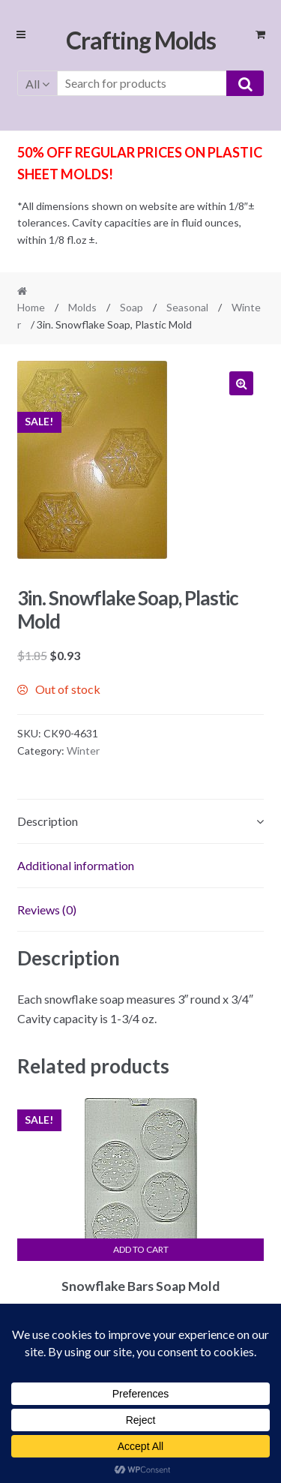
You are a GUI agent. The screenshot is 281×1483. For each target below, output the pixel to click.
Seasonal (187, 307)
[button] (241, 383)
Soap (131, 307)
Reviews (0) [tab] (46, 909)
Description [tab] (47, 821)
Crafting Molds (141, 40)
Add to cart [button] (141, 1249)
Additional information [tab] (75, 865)
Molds (82, 307)
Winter (83, 750)
